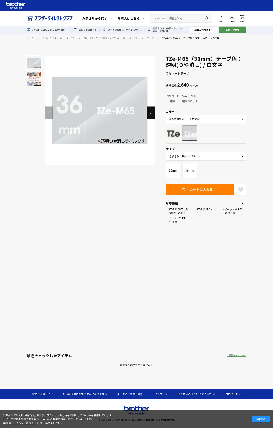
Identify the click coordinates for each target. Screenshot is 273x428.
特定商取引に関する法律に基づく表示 (85, 394)
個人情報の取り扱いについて (195, 394)
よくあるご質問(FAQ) (129, 394)
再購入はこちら (129, 18)
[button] (151, 112)
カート (242, 18)
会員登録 (232, 21)
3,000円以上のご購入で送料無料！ (49, 29)
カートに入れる (201, 189)
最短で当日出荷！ (88, 29)
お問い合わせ (233, 29)
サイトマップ (160, 394)
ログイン (221, 21)
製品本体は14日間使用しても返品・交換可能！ (167, 29)
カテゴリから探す (94, 18)
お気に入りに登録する (240, 189)
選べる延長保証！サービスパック (125, 29)
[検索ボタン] (206, 18)
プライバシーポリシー (23, 423)
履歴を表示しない (237, 355)
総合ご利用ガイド (204, 29)
